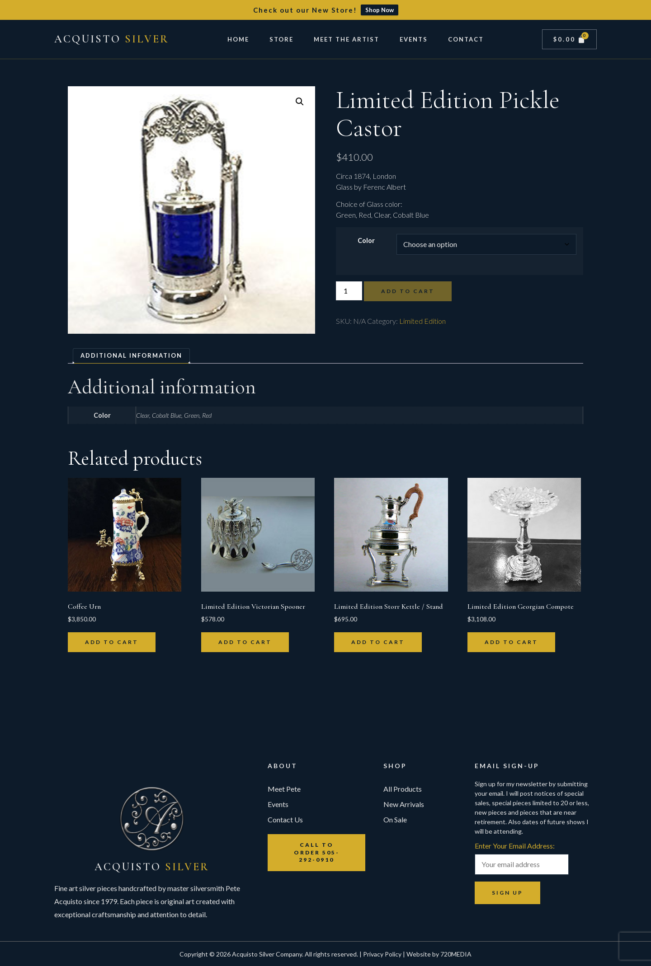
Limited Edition (422, 321)
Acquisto (111, 39)
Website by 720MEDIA (439, 954)
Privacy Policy (382, 954)
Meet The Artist (346, 39)
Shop (395, 766)
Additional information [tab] (131, 355)
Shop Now (379, 10)
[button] (300, 101)
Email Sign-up (507, 766)
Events (414, 39)
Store (281, 39)
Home (238, 39)
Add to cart (407, 291)
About (282, 766)
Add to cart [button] (111, 642)
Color (366, 241)
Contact (466, 39)
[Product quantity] (349, 290)
